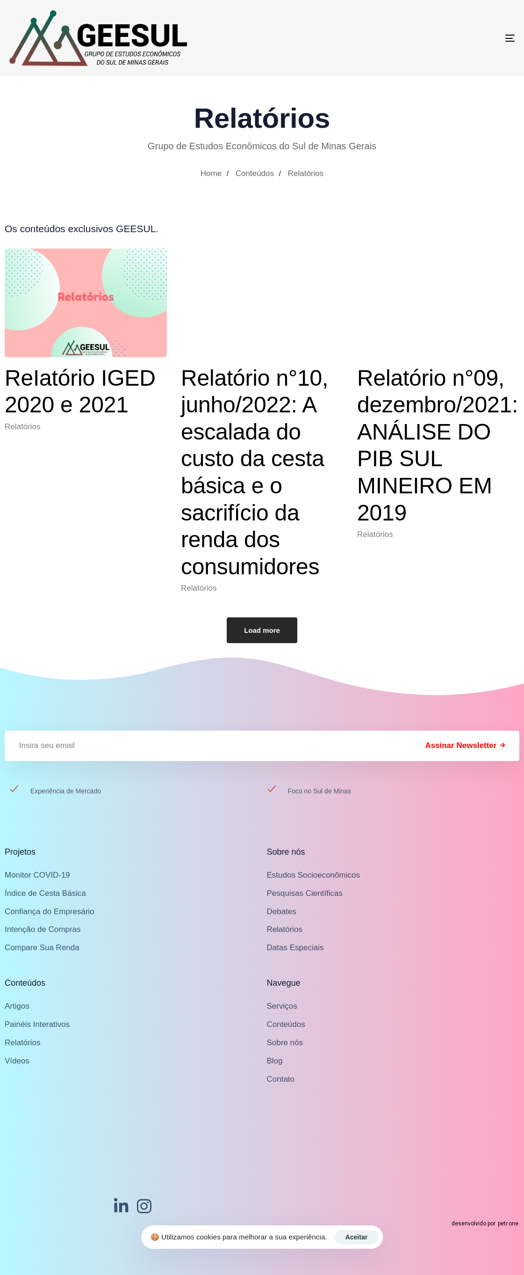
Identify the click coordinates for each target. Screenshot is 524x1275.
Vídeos (17, 1060)
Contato (281, 1079)
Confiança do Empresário (49, 911)
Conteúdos (286, 1024)
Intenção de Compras (43, 929)
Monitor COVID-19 (37, 875)
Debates (281, 911)
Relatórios (23, 426)
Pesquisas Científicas (305, 893)
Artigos (17, 1006)
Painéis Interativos (37, 1024)
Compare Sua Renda (42, 947)
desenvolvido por (485, 1223)
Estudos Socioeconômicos (313, 875)
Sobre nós (285, 1042)
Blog (275, 1060)
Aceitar (356, 1237)
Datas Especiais (295, 947)
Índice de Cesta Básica (45, 893)
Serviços (282, 1006)
